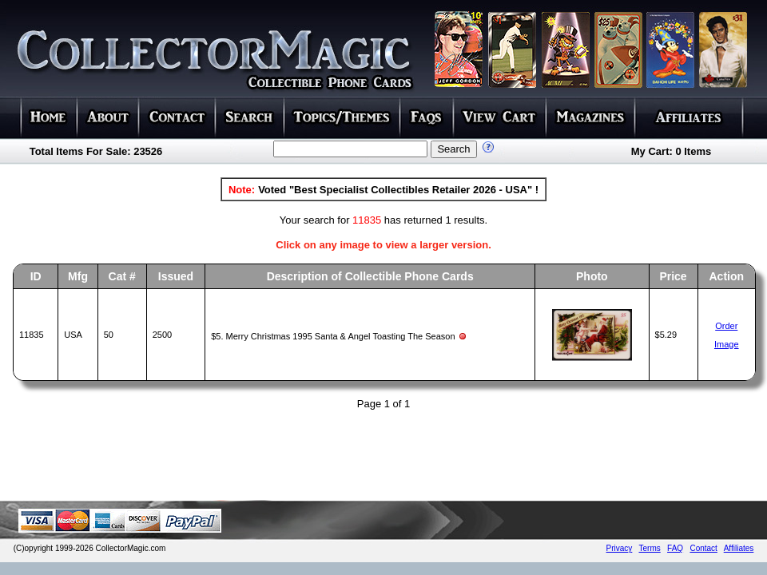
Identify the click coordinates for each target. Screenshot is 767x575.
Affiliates (739, 548)
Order (726, 326)
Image (726, 344)
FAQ (675, 548)
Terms (650, 548)
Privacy (619, 548)
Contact (703, 548)
